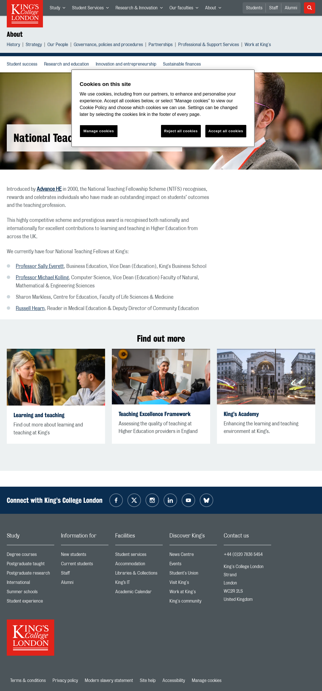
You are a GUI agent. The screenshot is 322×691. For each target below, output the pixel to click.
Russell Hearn (30, 308)
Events (193, 565)
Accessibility (173, 680)
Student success (23, 64)
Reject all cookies (181, 131)
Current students (84, 565)
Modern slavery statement (109, 680)
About (215, 9)
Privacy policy (65, 680)
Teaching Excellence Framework (155, 414)
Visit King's (193, 583)
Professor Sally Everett (40, 266)
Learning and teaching (39, 415)
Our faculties (185, 9)
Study (59, 9)
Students (254, 8)
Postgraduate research (30, 574)
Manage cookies (206, 680)
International (30, 583)
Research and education (67, 64)
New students (84, 555)
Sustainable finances (183, 64)
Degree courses (30, 555)
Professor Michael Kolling (42, 277)
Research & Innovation (141, 9)
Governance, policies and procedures (108, 45)
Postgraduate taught (30, 565)
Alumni (291, 8)
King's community (193, 602)
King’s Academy (241, 414)
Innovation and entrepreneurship (127, 64)
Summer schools (30, 593)
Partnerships (161, 45)
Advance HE (49, 189)
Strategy (34, 45)
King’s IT (139, 583)
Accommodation (139, 565)
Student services (139, 555)
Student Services (92, 9)
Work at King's (258, 45)
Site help (148, 680)
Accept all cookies (225, 131)
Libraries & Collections (139, 574)
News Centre (193, 555)
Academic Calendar (139, 593)
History (13, 45)
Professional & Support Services (208, 45)
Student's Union (193, 574)
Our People (57, 45)
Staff (273, 8)
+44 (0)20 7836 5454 (243, 554)
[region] (163, 108)
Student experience (30, 602)
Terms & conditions (28, 680)
